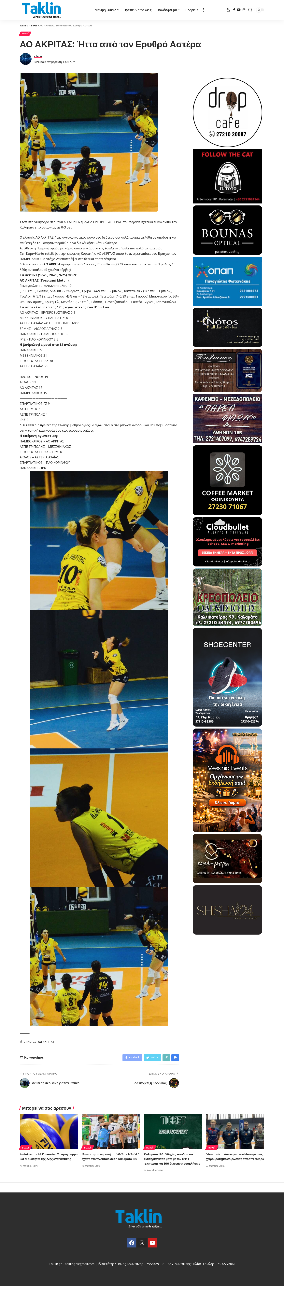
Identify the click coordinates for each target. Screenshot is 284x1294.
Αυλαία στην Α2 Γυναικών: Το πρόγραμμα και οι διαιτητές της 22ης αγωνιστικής (46, 1161)
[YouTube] (239, 9)
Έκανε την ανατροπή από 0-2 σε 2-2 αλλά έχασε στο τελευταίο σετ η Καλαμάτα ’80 (108, 1161)
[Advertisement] (227, 962)
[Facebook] (234, 9)
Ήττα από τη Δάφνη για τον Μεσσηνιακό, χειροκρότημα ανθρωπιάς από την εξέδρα (226, 1161)
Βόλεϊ (27, 34)
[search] (250, 10)
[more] (203, 10)
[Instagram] (244, 9)
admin (38, 57)
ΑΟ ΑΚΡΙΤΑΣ (46, 1043)
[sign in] (228, 10)
